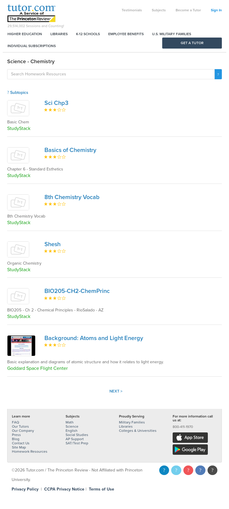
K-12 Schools (88, 34)
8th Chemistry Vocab (72, 197)
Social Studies (77, 435)
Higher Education (24, 34)
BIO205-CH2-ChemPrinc (77, 291)
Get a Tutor (192, 43)
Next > (116, 391)
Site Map (19, 447)
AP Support (75, 439)
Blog (15, 439)
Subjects (159, 10)
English (72, 431)
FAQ (15, 422)
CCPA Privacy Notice (64, 489)
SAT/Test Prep (77, 443)
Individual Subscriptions (31, 46)
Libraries (59, 34)
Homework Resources (29, 451)
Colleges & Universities (138, 431)
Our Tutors (20, 426)
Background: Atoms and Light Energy (93, 338)
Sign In (216, 10)
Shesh (52, 244)
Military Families (132, 422)
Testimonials (132, 10)
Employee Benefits (126, 34)
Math (70, 422)
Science (72, 426)
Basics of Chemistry (70, 150)
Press (16, 435)
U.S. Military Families (171, 34)
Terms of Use (101, 489)
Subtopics (17, 92)
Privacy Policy (25, 489)
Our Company (23, 431)
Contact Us (21, 443)
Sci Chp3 (56, 103)
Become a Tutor (188, 10)
